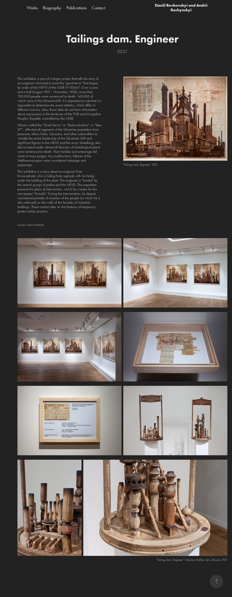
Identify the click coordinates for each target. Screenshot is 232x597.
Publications (77, 7)
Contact (98, 7)
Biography (52, 7)
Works (32, 7)
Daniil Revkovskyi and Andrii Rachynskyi (181, 7)
